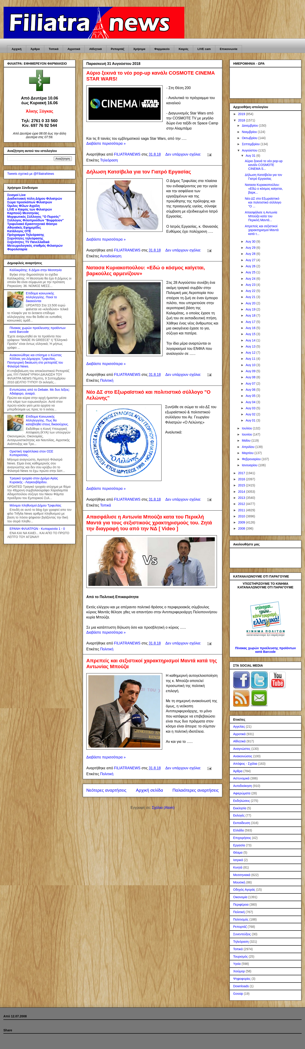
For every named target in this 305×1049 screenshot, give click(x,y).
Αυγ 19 (251, 309)
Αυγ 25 (251, 272)
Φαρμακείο (162, 49)
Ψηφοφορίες (242, 978)
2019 (242, 114)
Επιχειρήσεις (242, 838)
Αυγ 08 (251, 377)
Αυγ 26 (251, 266)
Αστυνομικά (241, 778)
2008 (242, 528)
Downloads (241, 986)
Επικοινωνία (228, 49)
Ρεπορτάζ (117, 49)
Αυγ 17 (251, 322)
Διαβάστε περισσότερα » (106, 143)
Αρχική (17, 49)
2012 (242, 504)
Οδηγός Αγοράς (244, 889)
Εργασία (239, 845)
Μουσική (239, 882)
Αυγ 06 (251, 389)
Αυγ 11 (251, 358)
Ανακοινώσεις (242, 756)
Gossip (238, 993)
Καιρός (183, 49)
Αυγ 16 (251, 328)
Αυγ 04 (251, 402)
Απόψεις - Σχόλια (245, 763)
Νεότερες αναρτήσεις (106, 790)
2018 (242, 120)
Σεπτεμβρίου (251, 144)
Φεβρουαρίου (251, 459)
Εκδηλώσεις (241, 801)
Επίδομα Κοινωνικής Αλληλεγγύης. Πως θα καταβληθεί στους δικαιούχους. (47, 420)
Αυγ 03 (251, 408)
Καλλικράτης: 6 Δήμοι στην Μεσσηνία (36, 270)
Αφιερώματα (241, 793)
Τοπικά (54, 49)
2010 (242, 516)
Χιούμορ (239, 971)
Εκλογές (239, 815)
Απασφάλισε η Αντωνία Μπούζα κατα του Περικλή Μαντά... (261, 216)
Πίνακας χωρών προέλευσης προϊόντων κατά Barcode (265, 650)
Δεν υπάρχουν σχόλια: (183, 154)
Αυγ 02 (251, 414)
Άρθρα (35, 49)
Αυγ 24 (251, 278)
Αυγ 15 (251, 334)
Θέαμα (237, 852)
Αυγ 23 (251, 285)
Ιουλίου (247, 428)
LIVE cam (204, 49)
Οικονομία (240, 897)
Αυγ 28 (251, 254)
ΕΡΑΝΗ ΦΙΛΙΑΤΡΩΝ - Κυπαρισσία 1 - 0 (37, 528)
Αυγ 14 (251, 340)
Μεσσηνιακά (241, 875)
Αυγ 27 (251, 260)
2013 (242, 498)
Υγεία (237, 964)
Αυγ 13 (251, 346)
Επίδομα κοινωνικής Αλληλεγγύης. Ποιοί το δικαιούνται (41, 297)
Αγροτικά (74, 49)
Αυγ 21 (251, 297)
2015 (242, 485)
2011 (242, 510)
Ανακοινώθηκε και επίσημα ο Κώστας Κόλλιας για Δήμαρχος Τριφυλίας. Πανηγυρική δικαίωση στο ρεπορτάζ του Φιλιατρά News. (35, 360)
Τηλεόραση (109, 160)
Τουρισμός (240, 956)
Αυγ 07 (251, 383)
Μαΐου (246, 440)
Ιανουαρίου (250, 465)
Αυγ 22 (251, 291)
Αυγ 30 (251, 241)
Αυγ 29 (251, 247)
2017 (242, 473)
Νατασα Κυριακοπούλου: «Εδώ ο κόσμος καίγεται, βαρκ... (264, 188)
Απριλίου (248, 447)
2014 (242, 491)
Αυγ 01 (251, 420)
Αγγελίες (239, 726)
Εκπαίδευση (241, 823)
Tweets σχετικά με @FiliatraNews (30, 173)
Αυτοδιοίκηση (110, 256)
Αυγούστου (250, 150)
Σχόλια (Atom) (163, 808)
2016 (242, 479)
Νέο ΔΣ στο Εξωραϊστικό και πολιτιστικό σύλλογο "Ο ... (263, 202)
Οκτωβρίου (250, 138)
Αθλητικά (95, 49)
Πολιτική (106, 380)
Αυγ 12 (251, 352)
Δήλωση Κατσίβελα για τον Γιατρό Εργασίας (138, 172)
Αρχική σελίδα (149, 790)
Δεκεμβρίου (250, 125)
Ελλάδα (238, 830)
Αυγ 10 (251, 365)
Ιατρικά (238, 860)
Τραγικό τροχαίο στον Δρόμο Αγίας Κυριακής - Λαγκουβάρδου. (34, 480)
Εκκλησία (239, 808)
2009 (242, 522)
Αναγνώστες (241, 749)
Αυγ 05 (251, 396)
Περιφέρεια (241, 904)
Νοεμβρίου (250, 132)
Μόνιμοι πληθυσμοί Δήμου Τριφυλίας (35, 505)
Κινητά (237, 867)
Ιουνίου (247, 434)
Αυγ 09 (251, 371)
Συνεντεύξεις (242, 934)
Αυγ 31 (251, 155)
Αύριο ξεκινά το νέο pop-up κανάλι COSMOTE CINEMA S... (264, 164)
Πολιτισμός (241, 919)
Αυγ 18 (251, 315)
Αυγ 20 (251, 303)
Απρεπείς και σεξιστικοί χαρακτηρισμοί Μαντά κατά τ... (262, 230)
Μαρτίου (248, 453)
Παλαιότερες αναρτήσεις (195, 790)
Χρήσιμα (139, 49)
